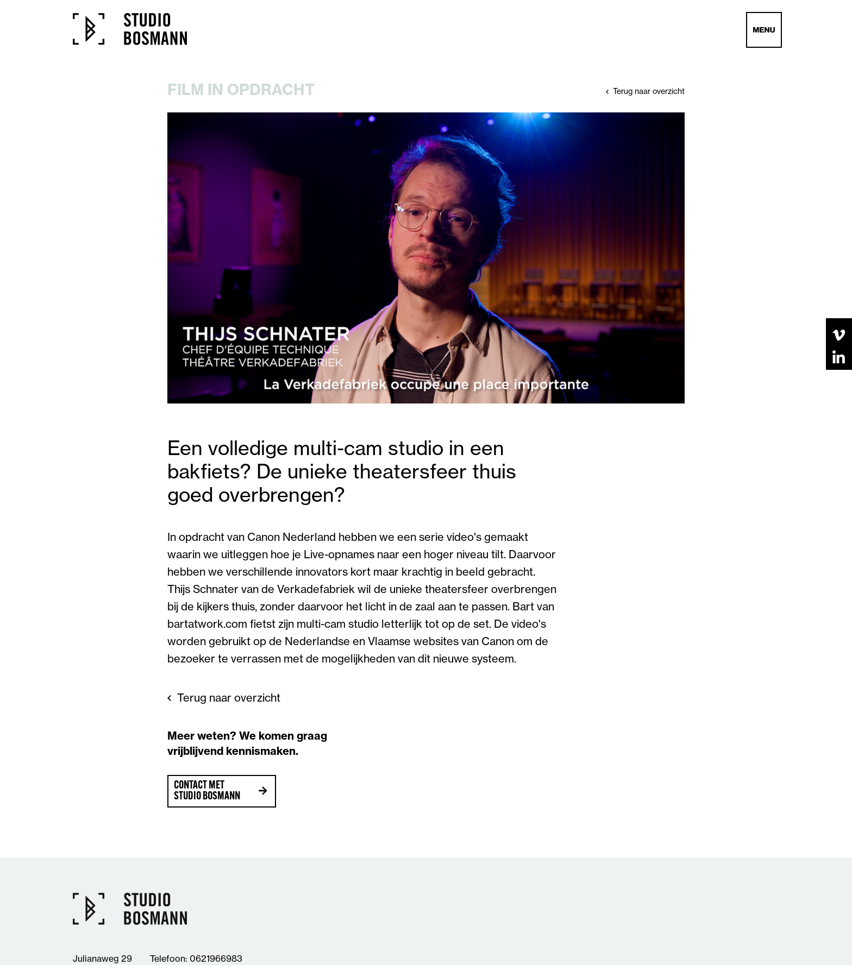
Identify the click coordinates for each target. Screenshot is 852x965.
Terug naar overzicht (649, 91)
